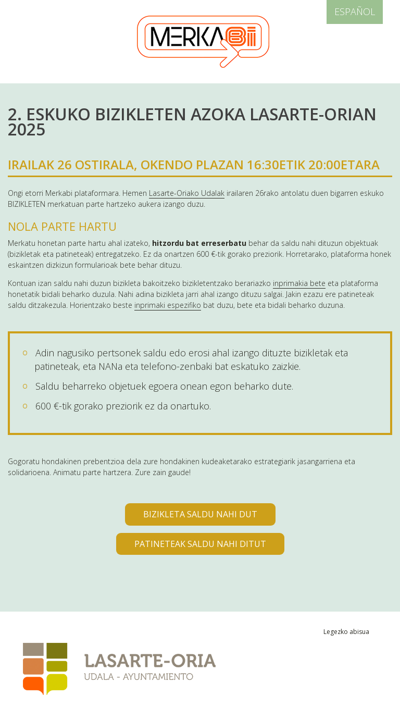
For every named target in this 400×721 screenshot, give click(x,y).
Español (354, 11)
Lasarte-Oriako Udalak (186, 193)
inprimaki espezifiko (167, 305)
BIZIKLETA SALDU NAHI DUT (200, 514)
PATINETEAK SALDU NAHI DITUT (200, 544)
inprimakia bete (299, 283)
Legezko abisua (346, 631)
